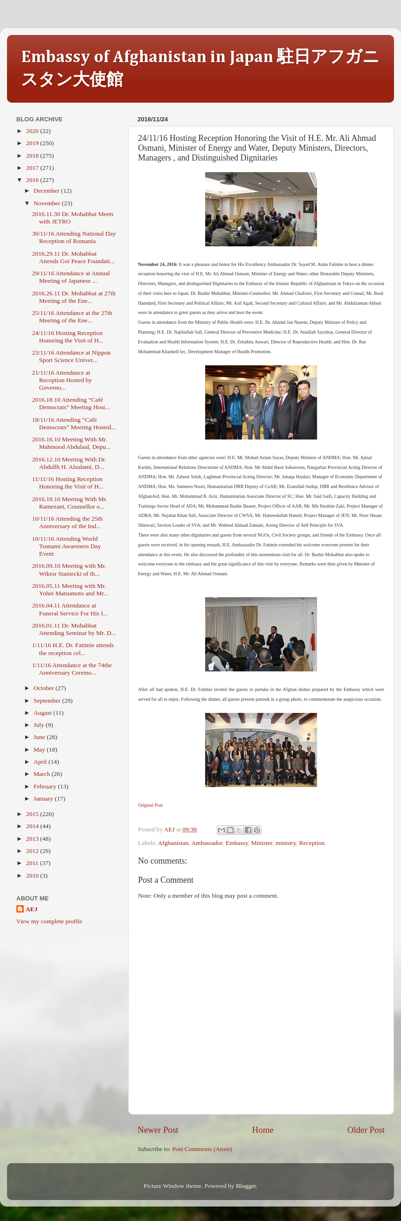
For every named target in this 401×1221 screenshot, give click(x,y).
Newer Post (158, 1130)
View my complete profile (49, 921)
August (43, 712)
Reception (312, 842)
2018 (33, 155)
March (43, 773)
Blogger (246, 1185)
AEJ (32, 909)
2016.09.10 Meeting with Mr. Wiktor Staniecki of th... (69, 569)
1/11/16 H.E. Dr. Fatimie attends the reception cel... (73, 649)
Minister (261, 842)
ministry (286, 842)
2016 (33, 179)
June (40, 736)
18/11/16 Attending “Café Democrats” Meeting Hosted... (74, 423)
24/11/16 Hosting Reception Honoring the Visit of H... (68, 336)
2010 (33, 875)
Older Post (366, 1130)
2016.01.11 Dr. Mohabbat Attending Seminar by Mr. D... (74, 629)
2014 (33, 826)
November (48, 203)
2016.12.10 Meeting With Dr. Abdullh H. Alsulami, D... (69, 463)
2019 (33, 143)
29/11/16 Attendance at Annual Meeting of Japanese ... (71, 277)
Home (263, 1130)
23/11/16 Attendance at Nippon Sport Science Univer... (71, 356)
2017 (33, 167)
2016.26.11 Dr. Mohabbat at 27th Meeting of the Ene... (74, 297)
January (44, 798)
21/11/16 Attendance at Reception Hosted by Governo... (62, 380)
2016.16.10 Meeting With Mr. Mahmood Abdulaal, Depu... (71, 443)
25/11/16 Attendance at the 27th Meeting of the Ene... (72, 316)
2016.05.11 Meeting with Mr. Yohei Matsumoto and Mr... (70, 589)
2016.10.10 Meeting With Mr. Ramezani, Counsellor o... (69, 502)
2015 (33, 813)
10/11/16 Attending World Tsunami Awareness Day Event (66, 546)
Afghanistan (173, 842)
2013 (33, 838)
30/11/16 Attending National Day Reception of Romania (74, 237)
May (40, 749)
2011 (33, 862)
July (40, 724)
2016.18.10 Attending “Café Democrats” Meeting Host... (71, 403)
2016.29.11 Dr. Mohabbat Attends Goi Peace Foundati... (73, 257)
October (44, 687)
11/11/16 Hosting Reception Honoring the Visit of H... (68, 482)
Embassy (237, 842)
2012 (33, 850)
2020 (33, 130)
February (46, 786)
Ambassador (206, 842)
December (47, 190)
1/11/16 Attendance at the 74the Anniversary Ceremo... (72, 669)
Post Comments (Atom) (202, 1148)
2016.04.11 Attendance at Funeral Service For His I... (70, 609)
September (48, 700)
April (41, 761)
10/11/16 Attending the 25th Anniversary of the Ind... (67, 522)
